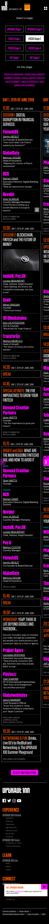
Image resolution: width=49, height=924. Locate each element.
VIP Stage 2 (35, 57)
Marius (12, 341)
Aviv (13, 323)
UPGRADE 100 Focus (11, 840)
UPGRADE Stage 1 (14, 29)
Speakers (9, 818)
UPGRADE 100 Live (10, 860)
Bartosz (12, 157)
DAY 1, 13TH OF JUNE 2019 (22, 108)
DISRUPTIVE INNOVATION (13, 74)
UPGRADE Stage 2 (34, 29)
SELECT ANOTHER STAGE (24, 772)
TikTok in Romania (13, 846)
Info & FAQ (10, 834)
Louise (14, 281)
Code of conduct (33, 914)
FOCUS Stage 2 (34, 38)
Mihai (11, 305)
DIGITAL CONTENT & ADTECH (33, 78)
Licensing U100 (12, 896)
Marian (10, 178)
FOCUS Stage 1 (14, 38)
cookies (18, 891)
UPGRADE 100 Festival (11, 815)
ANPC (44, 914)
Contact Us (10, 899)
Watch (8, 867)
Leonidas (14, 655)
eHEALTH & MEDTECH (30, 81)
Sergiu (11, 136)
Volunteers (10, 824)
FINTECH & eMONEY (12, 81)
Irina (11, 199)
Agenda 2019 (11, 827)
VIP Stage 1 (14, 57)
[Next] (46, 462)
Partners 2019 (11, 831)
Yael (10, 679)
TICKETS (9, 837)
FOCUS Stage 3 (14, 48)
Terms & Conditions (9, 911)
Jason (12, 700)
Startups (9, 821)
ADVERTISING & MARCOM (34, 74)
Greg (10, 417)
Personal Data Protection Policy (13, 914)
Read (8, 863)
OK (44, 886)
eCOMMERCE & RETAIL (12, 78)
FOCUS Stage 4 (34, 48)
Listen (8, 870)
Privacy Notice (24, 911)
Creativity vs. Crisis (13, 843)
